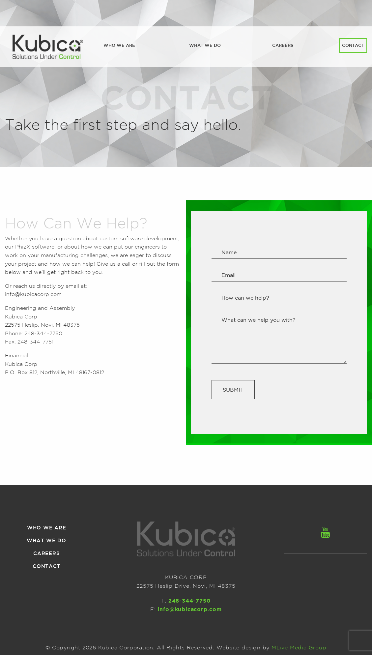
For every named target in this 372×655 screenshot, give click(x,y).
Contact (353, 45)
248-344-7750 (43, 333)
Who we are (119, 45)
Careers (282, 45)
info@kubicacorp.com (33, 294)
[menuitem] (119, 45)
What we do (205, 45)
